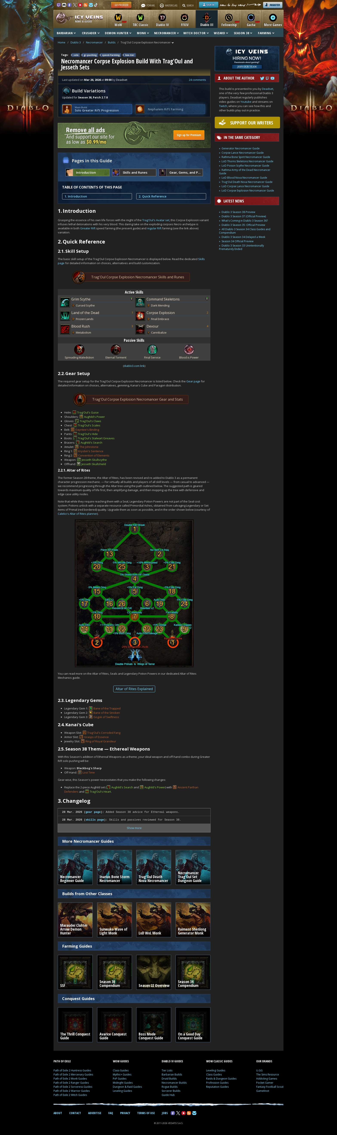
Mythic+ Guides (122, 1074)
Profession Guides (217, 1082)
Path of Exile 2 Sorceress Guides (73, 1087)
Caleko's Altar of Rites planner (77, 514)
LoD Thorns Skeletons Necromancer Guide (247, 161)
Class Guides (121, 1070)
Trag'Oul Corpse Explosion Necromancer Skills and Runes (131, 277)
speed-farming (111, 55)
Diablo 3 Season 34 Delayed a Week (243, 237)
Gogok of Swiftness (106, 717)
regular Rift (154, 228)
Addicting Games (266, 1078)
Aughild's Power (94, 417)
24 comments (197, 80)
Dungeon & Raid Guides (127, 1087)
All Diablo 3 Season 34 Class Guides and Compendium (244, 230)
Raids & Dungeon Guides (221, 1078)
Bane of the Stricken (106, 713)
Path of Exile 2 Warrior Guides (72, 1091)
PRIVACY (125, 1113)
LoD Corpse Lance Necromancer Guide (245, 186)
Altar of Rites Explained (134, 688)
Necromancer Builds (174, 1082)
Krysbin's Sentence (90, 451)
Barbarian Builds (172, 1074)
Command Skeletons (163, 299)
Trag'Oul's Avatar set (155, 220)
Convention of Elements (93, 455)
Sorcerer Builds (171, 1091)
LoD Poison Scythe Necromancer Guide (245, 165)
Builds (111, 42)
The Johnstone (89, 447)
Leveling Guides (122, 1091)
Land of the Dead (85, 312)
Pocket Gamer (264, 1082)
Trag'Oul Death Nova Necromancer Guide (247, 182)
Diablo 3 (75, 42)
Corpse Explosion (161, 312)
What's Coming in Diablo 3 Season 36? (245, 220)
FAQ (110, 1113)
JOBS (165, 1113)
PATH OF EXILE (62, 1061)
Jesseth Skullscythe (94, 460)
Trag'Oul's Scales (89, 425)
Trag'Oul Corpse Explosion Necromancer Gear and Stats (131, 399)
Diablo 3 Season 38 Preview (238, 212)
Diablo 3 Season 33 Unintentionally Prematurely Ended (241, 247)
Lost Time (89, 772)
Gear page (193, 381)
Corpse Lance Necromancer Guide (243, 153)
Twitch (223, 106)
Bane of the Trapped (107, 708)
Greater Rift (87, 228)
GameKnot (262, 1091)
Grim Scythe (80, 299)
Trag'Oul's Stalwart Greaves (96, 438)
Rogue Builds (170, 1087)
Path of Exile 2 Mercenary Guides (73, 1074)
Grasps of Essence (96, 737)
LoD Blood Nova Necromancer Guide (244, 177)
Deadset (267, 89)
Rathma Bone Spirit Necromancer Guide (246, 157)
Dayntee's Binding (87, 430)
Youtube (245, 102)
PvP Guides (119, 1078)
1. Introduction (75, 196)
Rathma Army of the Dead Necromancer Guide (244, 171)
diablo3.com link (134, 366)
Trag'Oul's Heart (100, 791)
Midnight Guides (123, 1082)
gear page (93, 812)
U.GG (259, 1070)
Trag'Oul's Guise (88, 412)
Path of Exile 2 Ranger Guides (71, 1082)
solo (76, 55)
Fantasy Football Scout (269, 1087)
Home (61, 42)
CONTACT (75, 1113)
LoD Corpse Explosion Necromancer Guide (248, 190)
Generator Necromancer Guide (241, 148)
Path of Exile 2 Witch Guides (70, 1095)
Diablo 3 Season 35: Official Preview (243, 225)
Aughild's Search (91, 442)
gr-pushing (90, 55)
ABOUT (58, 1113)
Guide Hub (168, 1095)
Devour (153, 326)
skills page (95, 819)
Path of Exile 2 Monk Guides (70, 1078)
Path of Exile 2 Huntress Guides (72, 1070)
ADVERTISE (94, 1113)
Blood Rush (80, 326)
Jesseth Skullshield (93, 464)
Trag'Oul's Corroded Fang (103, 733)
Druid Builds (169, 1078)
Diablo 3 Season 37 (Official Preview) (244, 216)
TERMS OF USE (146, 1113)
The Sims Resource (267, 1074)
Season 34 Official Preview (237, 241)
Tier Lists (167, 1070)
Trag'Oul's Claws (90, 421)
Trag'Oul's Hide (88, 434)
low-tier (129, 55)
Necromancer (94, 42)
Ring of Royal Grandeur (101, 741)
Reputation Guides (217, 1087)
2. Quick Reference (152, 196)
